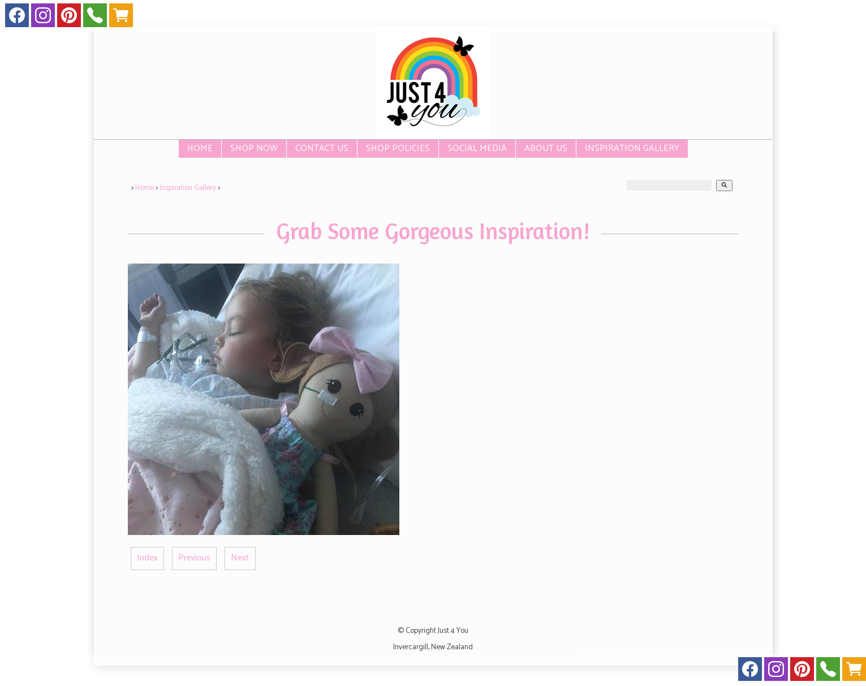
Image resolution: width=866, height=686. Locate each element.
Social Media (477, 148)
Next (240, 558)
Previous (194, 558)
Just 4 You (453, 630)
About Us (545, 148)
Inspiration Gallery (632, 148)
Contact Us (321, 148)
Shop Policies (398, 148)
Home (200, 148)
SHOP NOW (254, 148)
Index (147, 558)
